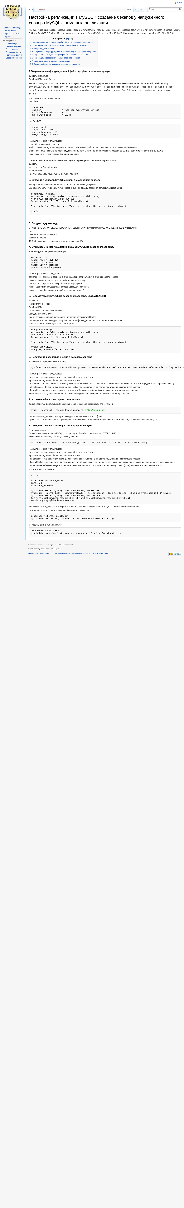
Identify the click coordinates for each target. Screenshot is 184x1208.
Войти (179, 2)
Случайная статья (11, 34)
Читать (129, 9)
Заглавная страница (12, 28)
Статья (30, 9)
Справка (7, 37)
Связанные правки (13, 46)
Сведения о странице (14, 58)
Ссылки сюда (11, 43)
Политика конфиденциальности (41, 556)
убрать (70, 42)
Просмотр (138, 9)
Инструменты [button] (10, 41)
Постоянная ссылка (14, 55)
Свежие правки (10, 31)
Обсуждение (40, 9)
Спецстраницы (12, 49)
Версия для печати (13, 52)
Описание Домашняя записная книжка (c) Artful (73, 556)
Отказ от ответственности (102, 556)
